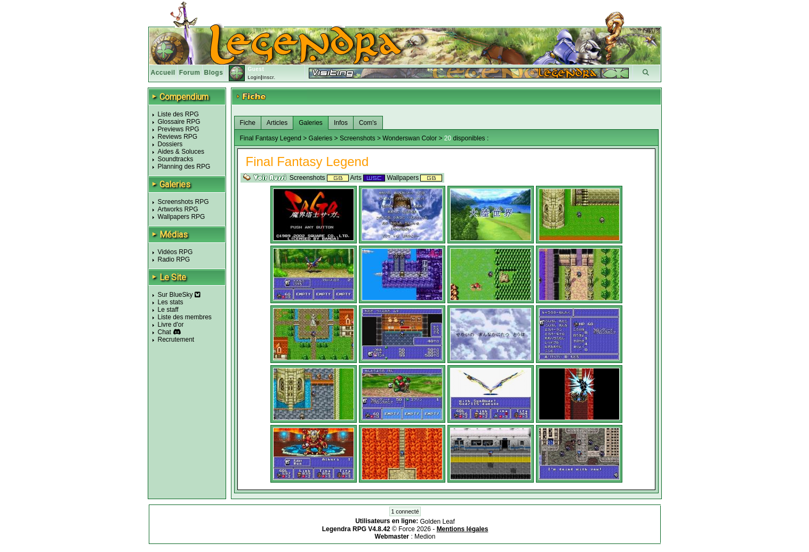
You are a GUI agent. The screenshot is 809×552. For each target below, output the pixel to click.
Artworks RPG (178, 209)
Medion (424, 536)
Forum (190, 72)
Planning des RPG (184, 166)
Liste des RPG (178, 114)
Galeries (311, 123)
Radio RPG (174, 259)
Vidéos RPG (175, 252)
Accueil (163, 72)
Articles (277, 123)
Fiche (247, 123)
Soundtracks (176, 159)
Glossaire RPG (179, 121)
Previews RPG (178, 129)
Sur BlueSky (179, 294)
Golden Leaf (437, 521)
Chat (164, 332)
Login (254, 77)
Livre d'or (171, 324)
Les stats (170, 302)
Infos (341, 123)
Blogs (213, 72)
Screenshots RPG (183, 202)
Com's (368, 123)
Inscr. (269, 77)
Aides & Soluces (181, 151)
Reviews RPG (178, 136)
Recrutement (176, 339)
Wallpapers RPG (181, 216)
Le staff (168, 309)
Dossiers (170, 144)
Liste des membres (185, 317)
